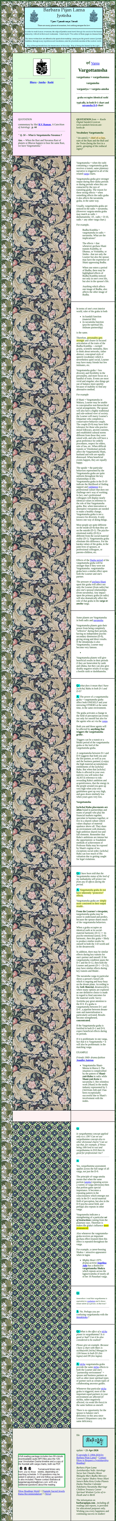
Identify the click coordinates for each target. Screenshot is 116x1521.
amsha (88, 1182)
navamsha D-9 (89, 105)
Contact (102, 1457)
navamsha (98, 620)
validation (93, 487)
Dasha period (96, 560)
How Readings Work (29, 1491)
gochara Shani (99, 581)
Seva (48, 1494)
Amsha (42, 82)
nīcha (104, 1331)
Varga (95, 63)
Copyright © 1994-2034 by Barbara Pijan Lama (90, 1456)
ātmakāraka (82, 1317)
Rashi (50, 82)
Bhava (33, 82)
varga (86, 173)
